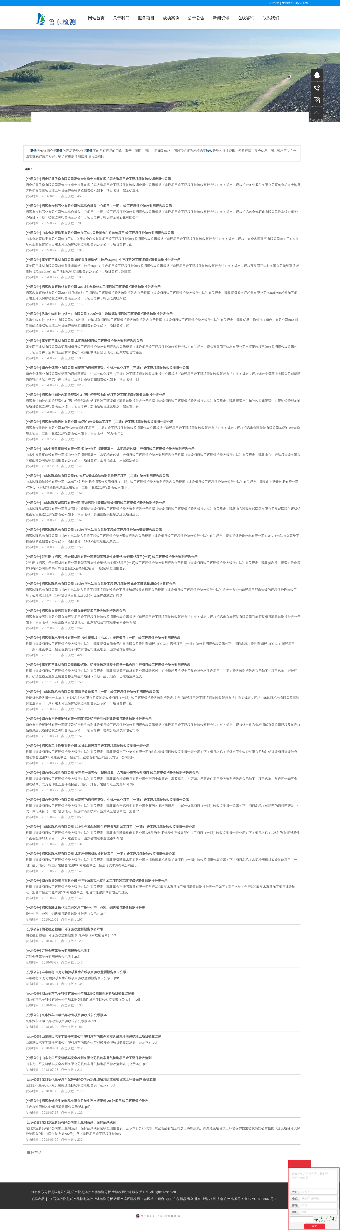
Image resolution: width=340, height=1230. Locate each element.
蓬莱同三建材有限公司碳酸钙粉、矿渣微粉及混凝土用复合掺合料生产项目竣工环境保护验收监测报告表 (116, 665)
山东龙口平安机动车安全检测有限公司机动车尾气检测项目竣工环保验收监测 (97, 1058)
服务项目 (146, 18)
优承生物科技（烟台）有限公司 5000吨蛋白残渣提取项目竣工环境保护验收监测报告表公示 (107, 314)
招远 (175, 1199)
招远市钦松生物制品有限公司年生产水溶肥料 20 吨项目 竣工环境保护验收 (95, 1101)
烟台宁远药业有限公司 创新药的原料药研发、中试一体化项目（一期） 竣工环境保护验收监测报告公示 (115, 800)
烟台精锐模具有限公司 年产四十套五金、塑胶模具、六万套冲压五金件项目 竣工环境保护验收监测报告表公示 (120, 773)
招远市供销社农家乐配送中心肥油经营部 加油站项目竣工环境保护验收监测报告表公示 (103, 395)
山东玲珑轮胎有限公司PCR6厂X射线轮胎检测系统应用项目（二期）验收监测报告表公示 (105, 476)
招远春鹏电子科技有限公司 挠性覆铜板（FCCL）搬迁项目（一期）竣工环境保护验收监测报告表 (111, 638)
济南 (220, 1199)
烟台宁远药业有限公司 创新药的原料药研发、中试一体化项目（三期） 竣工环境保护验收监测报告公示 (115, 368)
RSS (298, 3)
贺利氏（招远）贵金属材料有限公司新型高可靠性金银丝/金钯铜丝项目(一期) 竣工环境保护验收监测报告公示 (119, 557)
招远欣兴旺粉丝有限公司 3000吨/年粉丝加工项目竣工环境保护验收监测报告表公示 (101, 287)
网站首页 (96, 18)
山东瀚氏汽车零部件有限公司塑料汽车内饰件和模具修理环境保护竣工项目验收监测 (101, 1036)
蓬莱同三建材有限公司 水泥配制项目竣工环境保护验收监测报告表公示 (92, 341)
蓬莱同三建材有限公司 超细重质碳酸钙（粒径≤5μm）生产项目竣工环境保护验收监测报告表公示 (111, 260)
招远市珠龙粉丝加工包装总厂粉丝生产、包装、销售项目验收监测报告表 (93, 908)
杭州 (212, 1199)
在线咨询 (246, 18)
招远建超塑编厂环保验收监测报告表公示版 (72, 929)
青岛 (190, 1199)
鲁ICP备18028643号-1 (260, 1199)
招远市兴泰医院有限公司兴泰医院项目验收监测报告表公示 (84, 611)
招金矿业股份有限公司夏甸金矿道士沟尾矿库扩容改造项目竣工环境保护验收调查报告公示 (106, 179)
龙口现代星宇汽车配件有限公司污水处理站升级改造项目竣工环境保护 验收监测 (99, 1079)
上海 (205, 1199)
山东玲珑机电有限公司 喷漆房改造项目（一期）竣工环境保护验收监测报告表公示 (100, 692)
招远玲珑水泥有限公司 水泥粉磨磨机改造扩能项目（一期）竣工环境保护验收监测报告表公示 (108, 854)
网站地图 (287, 3)
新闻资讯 (221, 18)
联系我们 (271, 18)
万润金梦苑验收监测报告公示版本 (66, 950)
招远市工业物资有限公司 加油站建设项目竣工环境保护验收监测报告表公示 (95, 746)
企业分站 (273, 3)
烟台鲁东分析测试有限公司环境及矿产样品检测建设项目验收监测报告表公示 (97, 719)
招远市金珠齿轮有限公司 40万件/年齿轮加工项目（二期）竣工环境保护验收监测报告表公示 (107, 422)
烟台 (161, 1199)
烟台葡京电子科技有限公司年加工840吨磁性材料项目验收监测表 (88, 993)
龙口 (168, 1199)
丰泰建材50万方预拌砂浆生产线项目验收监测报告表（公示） (85, 972)
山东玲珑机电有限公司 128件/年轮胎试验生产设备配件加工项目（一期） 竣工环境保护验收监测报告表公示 (118, 827)
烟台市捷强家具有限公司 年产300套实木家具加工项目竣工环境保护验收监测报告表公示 (104, 881)
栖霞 (183, 1199)
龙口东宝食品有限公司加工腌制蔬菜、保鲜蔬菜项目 (79, 1122)
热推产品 (37, 1199)
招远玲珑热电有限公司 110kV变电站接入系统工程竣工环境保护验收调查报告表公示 (102, 530)
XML (306, 3)
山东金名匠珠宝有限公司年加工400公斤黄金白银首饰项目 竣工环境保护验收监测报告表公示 (108, 233)
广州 (227, 1199)
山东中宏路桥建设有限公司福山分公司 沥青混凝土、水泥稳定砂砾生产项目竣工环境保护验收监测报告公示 (118, 449)
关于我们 (121, 18)
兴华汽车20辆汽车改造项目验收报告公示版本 (74, 1015)
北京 (197, 1199)
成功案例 (171, 18)
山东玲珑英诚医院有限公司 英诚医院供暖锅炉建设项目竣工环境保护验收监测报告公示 (103, 503)
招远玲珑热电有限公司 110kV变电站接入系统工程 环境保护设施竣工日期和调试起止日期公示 (109, 584)
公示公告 (196, 18)
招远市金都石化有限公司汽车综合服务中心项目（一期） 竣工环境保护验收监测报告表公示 (107, 206)
